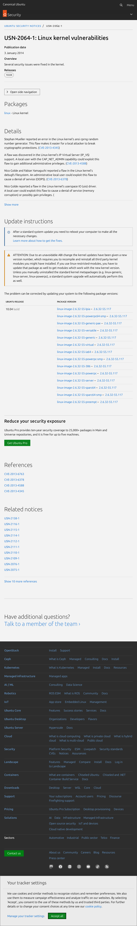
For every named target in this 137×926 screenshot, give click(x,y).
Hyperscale (56, 727)
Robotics (10, 693)
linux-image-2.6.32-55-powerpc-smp (80, 359)
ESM (77, 749)
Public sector (90, 837)
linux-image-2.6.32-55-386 (73, 366)
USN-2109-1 (11, 558)
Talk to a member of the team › (42, 623)
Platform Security (60, 749)
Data (57, 817)
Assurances (79, 753)
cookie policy (93, 906)
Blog (96, 852)
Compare (85, 762)
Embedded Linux (75, 701)
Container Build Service (63, 779)
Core (87, 787)
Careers (86, 852)
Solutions (10, 817)
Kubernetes (11, 667)
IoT (6, 701)
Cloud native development (66, 829)
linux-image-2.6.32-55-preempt (77, 401)
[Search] (121, 5)
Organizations (58, 719)
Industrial (73, 837)
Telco (104, 837)
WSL (77, 787)
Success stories (73, 710)
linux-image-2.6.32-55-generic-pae (79, 323)
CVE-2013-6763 (14, 474)
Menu (130, 5)
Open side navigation (23, 91)
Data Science (74, 684)
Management (98, 701)
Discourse (115, 796)
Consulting (91, 659)
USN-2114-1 (11, 535)
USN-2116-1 (11, 524)
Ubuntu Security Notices (22, 25)
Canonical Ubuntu (14, 4)
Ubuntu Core (12, 710)
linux (7, 113)
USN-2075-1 (11, 569)
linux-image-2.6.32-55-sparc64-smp (79, 394)
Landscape (11, 762)
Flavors (92, 719)
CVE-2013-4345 (49, 147)
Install (53, 650)
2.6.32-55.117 (102, 309)
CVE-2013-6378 (57, 179)
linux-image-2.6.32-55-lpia (73, 309)
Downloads (11, 787)
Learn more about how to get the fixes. (38, 240)
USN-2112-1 (11, 541)
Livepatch (90, 749)
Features (54, 710)
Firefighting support (61, 800)
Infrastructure (72, 817)
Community (90, 693)
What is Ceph (57, 659)
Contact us (14, 853)
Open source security (62, 823)
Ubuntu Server (13, 727)
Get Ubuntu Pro (17, 443)
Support (65, 650)
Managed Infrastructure (98, 817)
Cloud (8, 736)
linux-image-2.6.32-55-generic (76, 337)
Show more (11, 204)
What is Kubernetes (61, 667)
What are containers (62, 774)
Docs (105, 659)
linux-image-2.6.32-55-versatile (77, 330)
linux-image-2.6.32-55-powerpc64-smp (81, 316)
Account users (84, 796)
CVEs (52, 753)
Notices (63, 753)
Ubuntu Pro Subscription (64, 809)
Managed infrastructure (19, 676)
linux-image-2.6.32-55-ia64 (74, 351)
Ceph (7, 659)
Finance (115, 837)
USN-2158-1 (11, 518)
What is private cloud (97, 736)
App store (55, 701)
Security (9, 749)
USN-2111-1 (11, 546)
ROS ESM (55, 693)
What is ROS (72, 693)
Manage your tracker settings (25, 916)
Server (67, 787)
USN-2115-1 (11, 529)
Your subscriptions (60, 796)
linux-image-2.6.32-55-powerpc (77, 373)
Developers (77, 719)
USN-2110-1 (11, 552)
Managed (75, 659)
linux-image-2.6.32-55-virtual (75, 344)
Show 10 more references (20, 581)
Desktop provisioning (96, 809)
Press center (57, 858)
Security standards (111, 749)
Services (91, 710)
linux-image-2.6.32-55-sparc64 (76, 387)
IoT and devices (88, 823)
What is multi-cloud (71, 740)
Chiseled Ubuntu (88, 774)
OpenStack (11, 650)
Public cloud (95, 740)
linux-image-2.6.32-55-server (75, 380)
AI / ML (9, 684)
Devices (119, 809)
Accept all (57, 916)
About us (54, 852)
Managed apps (58, 676)
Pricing (101, 796)
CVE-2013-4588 (76, 163)
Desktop (54, 787)
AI (50, 817)
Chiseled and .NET (114, 774)
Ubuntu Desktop (15, 719)
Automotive (56, 837)
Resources (120, 667)
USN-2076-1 (11, 564)
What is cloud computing (64, 736)
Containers (11, 774)
